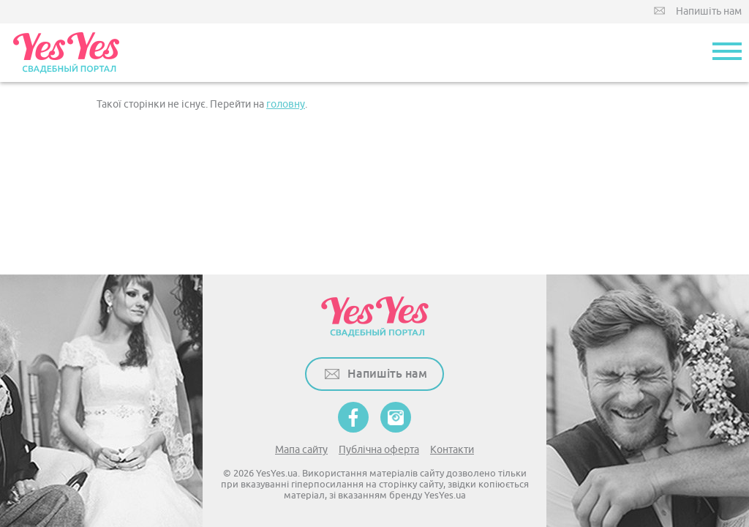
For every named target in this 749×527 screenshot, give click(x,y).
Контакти (452, 450)
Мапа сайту (301, 450)
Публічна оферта (379, 450)
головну (285, 104)
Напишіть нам (709, 11)
